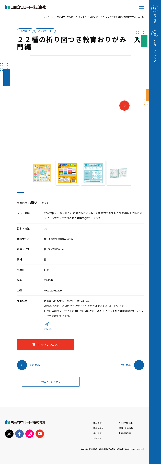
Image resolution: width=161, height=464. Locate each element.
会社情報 (97, 433)
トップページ (47, 16)
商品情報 (97, 423)
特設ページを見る (50, 381)
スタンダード (96, 16)
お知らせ (97, 438)
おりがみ (82, 16)
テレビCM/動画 (126, 423)
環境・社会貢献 (126, 428)
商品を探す (98, 428)
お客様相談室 (125, 433)
